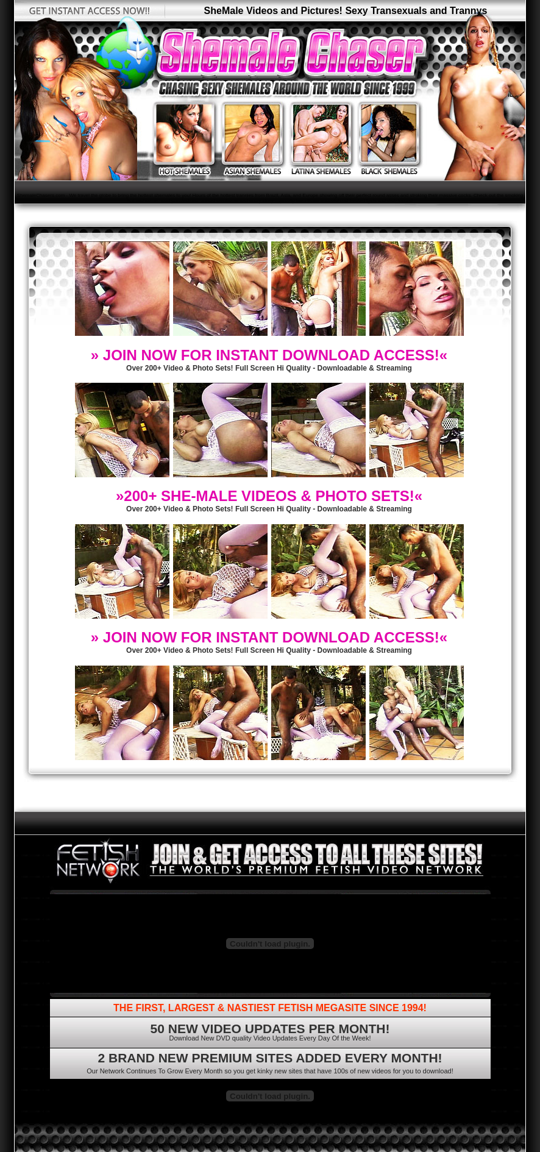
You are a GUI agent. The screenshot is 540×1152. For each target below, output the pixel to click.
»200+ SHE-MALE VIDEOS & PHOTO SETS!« (269, 496)
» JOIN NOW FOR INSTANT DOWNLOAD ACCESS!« (269, 355)
